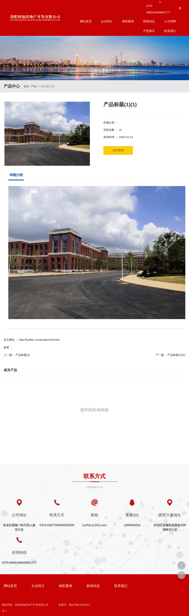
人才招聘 (170, 21)
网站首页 (86, 21)
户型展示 (149, 31)
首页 (27, 86)
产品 (33, 86)
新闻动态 (149, 21)
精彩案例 (128, 21)
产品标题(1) (23, 354)
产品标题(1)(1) (176, 354)
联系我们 (170, 31)
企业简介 (107, 21)
